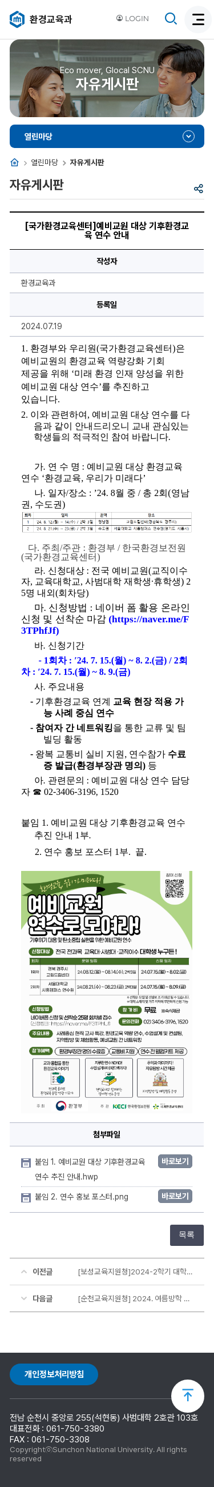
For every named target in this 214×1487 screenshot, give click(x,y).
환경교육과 (51, 19)
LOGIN (132, 18)
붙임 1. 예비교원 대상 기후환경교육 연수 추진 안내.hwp (90, 1169)
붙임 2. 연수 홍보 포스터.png (83, 1196)
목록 (187, 1234)
